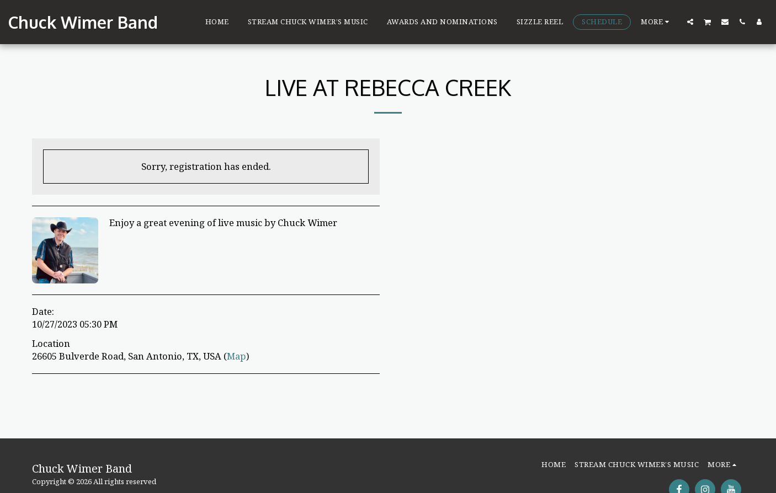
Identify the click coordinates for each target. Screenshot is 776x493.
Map (236, 356)
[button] (690, 21)
